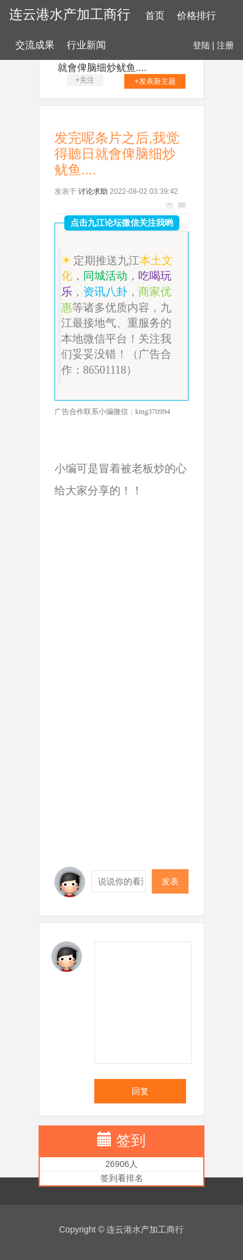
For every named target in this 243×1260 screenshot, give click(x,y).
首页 (155, 15)
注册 (225, 45)
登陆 (201, 45)
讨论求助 (93, 191)
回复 (140, 1091)
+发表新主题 (155, 81)
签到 (131, 1140)
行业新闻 (86, 45)
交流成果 (34, 45)
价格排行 (196, 15)
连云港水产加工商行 (69, 14)
